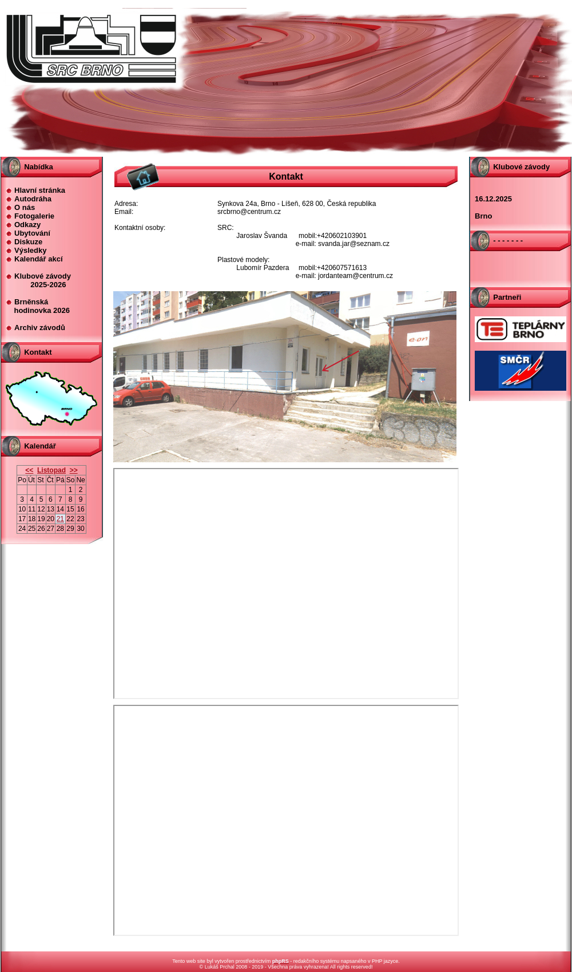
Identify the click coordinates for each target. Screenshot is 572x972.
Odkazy (27, 224)
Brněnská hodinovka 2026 (38, 306)
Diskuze (28, 241)
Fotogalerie (34, 216)
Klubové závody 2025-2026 (38, 280)
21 (60, 519)
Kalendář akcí (38, 259)
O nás (24, 207)
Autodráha (32, 199)
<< (29, 470)
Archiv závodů (39, 327)
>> (74, 470)
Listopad (51, 470)
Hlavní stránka (39, 190)
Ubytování (32, 233)
